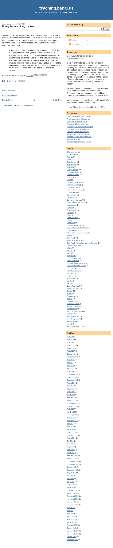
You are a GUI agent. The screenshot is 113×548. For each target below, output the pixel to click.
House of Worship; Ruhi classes (77, 228)
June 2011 (70, 426)
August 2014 (71, 360)
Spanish (69, 299)
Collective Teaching (73, 185)
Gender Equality (72, 218)
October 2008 (71, 502)
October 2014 (71, 354)
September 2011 (72, 421)
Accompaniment (72, 154)
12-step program (72, 152)
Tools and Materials (73, 139)
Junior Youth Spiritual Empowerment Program (82, 243)
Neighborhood (71, 256)
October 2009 (71, 467)
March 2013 (71, 394)
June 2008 (70, 513)
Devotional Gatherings (74, 200)
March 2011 (71, 429)
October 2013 (71, 377)
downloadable (71, 205)
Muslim (69, 253)
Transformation (72, 309)
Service (69, 293)
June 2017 (70, 339)
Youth (69, 324)
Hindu (69, 220)
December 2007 (72, 531)
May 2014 (70, 368)
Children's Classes (73, 175)
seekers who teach (73, 288)
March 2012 (71, 412)
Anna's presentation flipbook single (78, 119)
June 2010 (70, 444)
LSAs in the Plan (72, 245)
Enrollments (71, 210)
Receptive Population (74, 271)
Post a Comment (9, 96)
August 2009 (71, 473)
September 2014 (72, 357)
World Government (73, 316)
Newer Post (7, 100)
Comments (74, 44)
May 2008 (70, 516)
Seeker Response (73, 286)
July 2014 (70, 362)
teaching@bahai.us (75, 58)
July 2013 (70, 386)
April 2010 (70, 450)
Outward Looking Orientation (76, 263)
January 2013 (71, 400)
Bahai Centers (71, 162)
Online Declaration (17, 81)
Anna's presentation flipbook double (78, 116)
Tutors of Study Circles (74, 311)
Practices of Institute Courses (76, 266)
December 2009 (72, 461)
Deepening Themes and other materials (80, 127)
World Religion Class (74, 319)
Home (32, 100)
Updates (70, 314)
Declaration (71, 197)
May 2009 (70, 482)
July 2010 (70, 441)
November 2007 (72, 534)
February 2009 (72, 490)
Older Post (57, 100)
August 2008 (71, 508)
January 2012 (71, 418)
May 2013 (70, 389)
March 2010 (71, 453)
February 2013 (72, 397)
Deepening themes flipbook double (78, 129)
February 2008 (72, 525)
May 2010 (70, 447)
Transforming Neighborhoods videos (79, 142)
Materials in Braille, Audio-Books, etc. (79, 137)
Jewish (69, 235)
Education (70, 207)
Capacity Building (72, 172)
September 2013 (72, 380)
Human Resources (73, 230)
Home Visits (71, 223)
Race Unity (70, 268)
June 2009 (70, 479)
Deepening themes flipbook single (78, 132)
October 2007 (71, 537)
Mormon (70, 250)
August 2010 (71, 438)
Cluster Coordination (74, 182)
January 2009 (71, 493)
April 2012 (70, 409)
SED (68, 283)
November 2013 (72, 374)
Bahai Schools (72, 164)
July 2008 (70, 511)
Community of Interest (74, 190)
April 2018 (70, 336)
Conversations (72, 195)
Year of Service (72, 321)
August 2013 (71, 383)
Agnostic (70, 157)
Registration (71, 276)
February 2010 (72, 455)
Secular (69, 281)
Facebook (70, 213)
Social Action (71, 296)
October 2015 (71, 345)
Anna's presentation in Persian (77, 121)
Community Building (73, 187)
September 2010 (72, 435)
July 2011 (70, 424)
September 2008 (72, 505)
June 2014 (70, 365)
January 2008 (71, 528)
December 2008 (72, 496)
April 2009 (70, 484)
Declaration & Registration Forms (78, 124)
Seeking (69, 291)
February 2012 (72, 415)
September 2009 (72, 470)
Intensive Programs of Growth (77, 233)
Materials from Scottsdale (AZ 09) (78, 134)
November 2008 (72, 499)
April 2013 (70, 392)
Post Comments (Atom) (24, 105)
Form (68, 215)
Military (69, 248)
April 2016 (70, 342)
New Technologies (73, 258)
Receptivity (70, 273)
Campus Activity (72, 170)
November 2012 (72, 403)
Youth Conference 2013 (75, 326)
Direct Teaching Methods (75, 202)
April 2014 (70, 371)
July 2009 (70, 476)
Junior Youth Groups (74, 240)
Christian (70, 177)
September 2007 (72, 540)
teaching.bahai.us (56, 8)
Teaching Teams (72, 306)
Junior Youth (71, 238)
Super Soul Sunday (73, 304)
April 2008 (70, 519)
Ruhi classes (71, 278)
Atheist (69, 159)
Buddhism (70, 167)
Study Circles (71, 301)
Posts (72, 40)
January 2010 (71, 458)
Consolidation (71, 192)
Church (69, 180)
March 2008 (71, 522)
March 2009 (71, 487)
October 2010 (71, 432)
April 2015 (70, 351)
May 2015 (70, 348)
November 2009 (72, 464)
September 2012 (72, 406)
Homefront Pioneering (74, 225)
